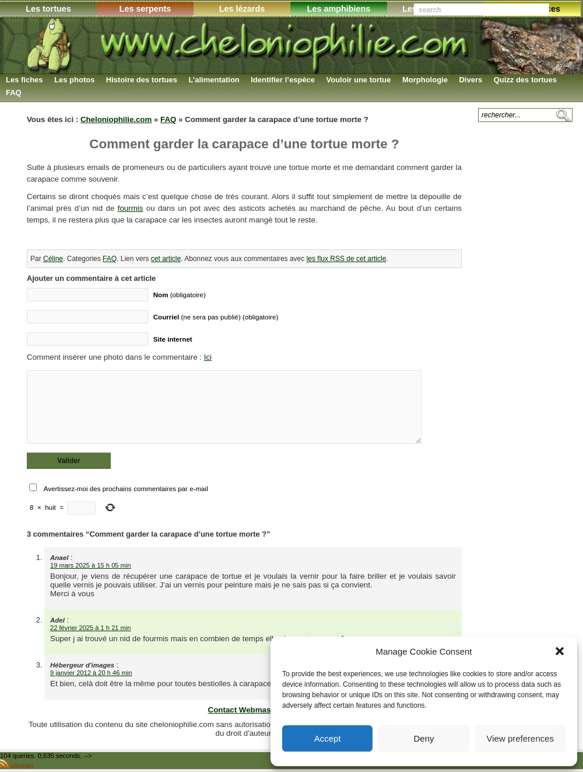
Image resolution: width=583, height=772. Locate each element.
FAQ (14, 92)
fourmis (130, 208)
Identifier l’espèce (283, 80)
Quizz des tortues (525, 80)
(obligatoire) (179, 294)
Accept (327, 738)
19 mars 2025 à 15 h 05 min (90, 565)
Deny (423, 738)
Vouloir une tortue (358, 80)
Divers (470, 80)
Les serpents (145, 8)
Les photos (74, 80)
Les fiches (24, 80)
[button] (560, 651)
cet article (166, 259)
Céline (53, 259)
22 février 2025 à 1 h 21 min (90, 627)
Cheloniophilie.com (116, 119)
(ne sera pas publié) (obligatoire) (216, 317)
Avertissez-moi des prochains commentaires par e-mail (126, 488)
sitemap (21, 765)
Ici (208, 357)
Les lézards (242, 8)
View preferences (520, 738)
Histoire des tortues (141, 80)
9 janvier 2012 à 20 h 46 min (91, 672)
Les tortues (48, 8)
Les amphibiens (339, 8)
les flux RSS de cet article (347, 259)
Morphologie (425, 80)
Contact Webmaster (244, 709)
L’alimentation (213, 80)
